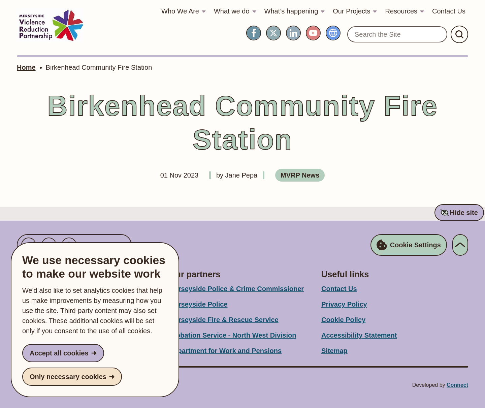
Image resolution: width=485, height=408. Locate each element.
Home (26, 67)
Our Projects (351, 11)
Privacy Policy (344, 304)
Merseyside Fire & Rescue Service (224, 319)
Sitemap (334, 350)
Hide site (464, 212)
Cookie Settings (409, 245)
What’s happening (291, 11)
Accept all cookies (59, 353)
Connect (457, 385)
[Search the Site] (397, 34)
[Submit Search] (459, 34)
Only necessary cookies (68, 376)
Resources (401, 11)
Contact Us (448, 11)
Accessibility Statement (359, 335)
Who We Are (180, 11)
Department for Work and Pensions (225, 350)
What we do (232, 11)
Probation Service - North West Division (232, 335)
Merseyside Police (198, 304)
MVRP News (300, 175)
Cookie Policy (343, 319)
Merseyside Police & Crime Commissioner (236, 288)
